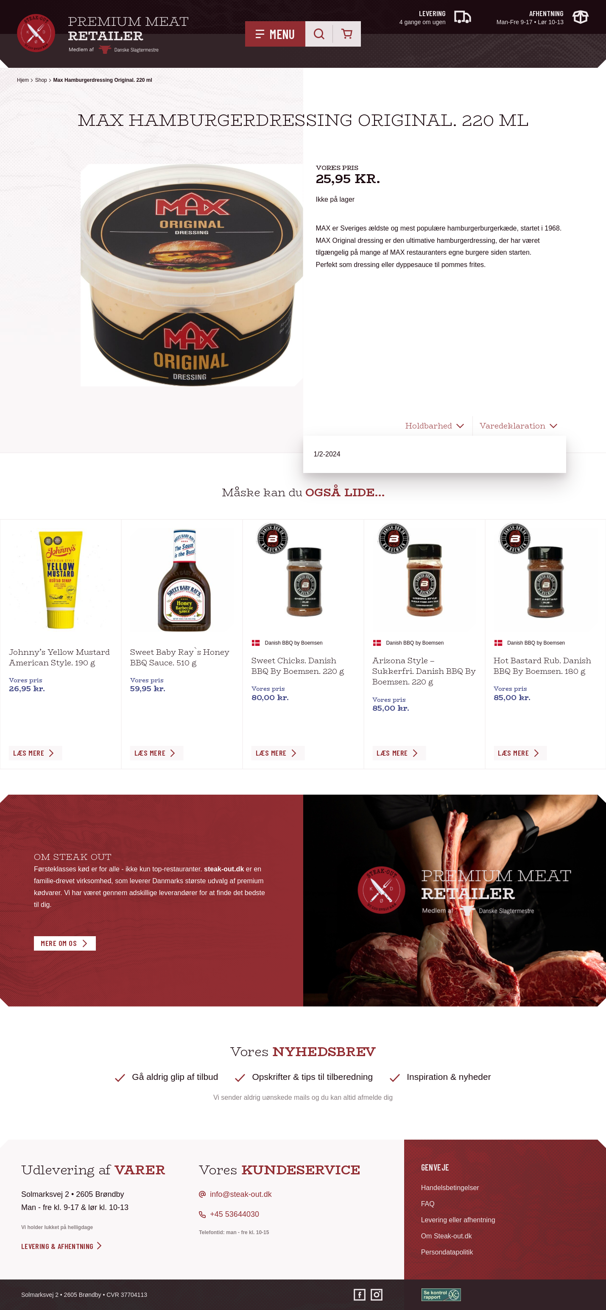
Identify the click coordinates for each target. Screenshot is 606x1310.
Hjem (23, 80)
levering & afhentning (62, 1246)
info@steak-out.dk (240, 1194)
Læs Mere (28, 752)
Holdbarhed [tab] (428, 426)
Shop (41, 80)
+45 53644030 (234, 1214)
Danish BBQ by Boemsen (294, 643)
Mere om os (59, 943)
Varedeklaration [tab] (512, 426)
